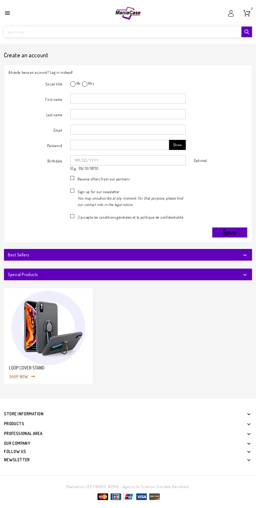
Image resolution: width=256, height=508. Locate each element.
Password (54, 145)
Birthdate (54, 161)
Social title (53, 84)
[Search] (128, 32)
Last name (54, 115)
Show (177, 145)
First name (53, 99)
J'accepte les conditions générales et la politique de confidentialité (130, 217)
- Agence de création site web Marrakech (154, 486)
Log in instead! (61, 72)
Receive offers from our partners (104, 179)
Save (229, 232)
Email (58, 130)
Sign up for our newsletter (130, 198)
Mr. (75, 84)
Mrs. (88, 84)
